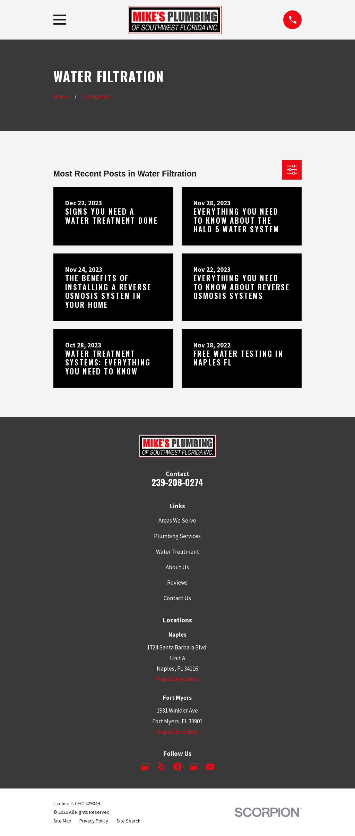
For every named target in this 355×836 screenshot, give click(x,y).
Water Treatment (177, 551)
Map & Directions (177, 679)
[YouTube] (210, 766)
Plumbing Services (177, 536)
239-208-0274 (177, 482)
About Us (177, 567)
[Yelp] (161, 766)
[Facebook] (177, 766)
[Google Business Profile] (145, 766)
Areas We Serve (177, 520)
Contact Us (177, 598)
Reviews (177, 582)
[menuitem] (62, 821)
